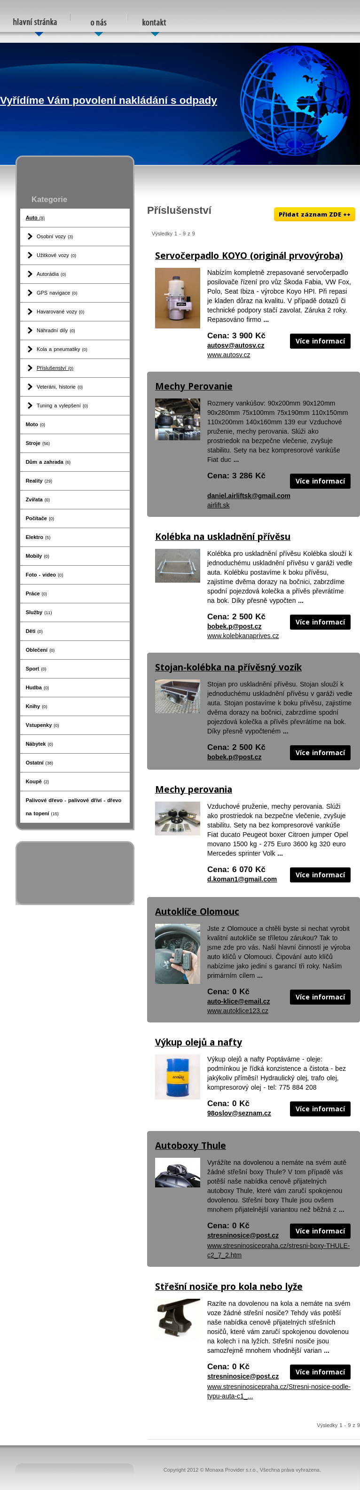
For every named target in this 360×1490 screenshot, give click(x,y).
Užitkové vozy (56, 255)
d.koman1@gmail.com (242, 879)
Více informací (320, 340)
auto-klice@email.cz (238, 1001)
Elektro (38, 537)
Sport (36, 668)
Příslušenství (55, 368)
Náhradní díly (56, 330)
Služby (39, 612)
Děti (34, 631)
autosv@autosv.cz (236, 345)
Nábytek (39, 744)
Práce (36, 593)
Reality (39, 481)
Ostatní (39, 762)
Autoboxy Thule (190, 1145)
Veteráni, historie (60, 387)
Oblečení (40, 650)
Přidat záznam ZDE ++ (315, 214)
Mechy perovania (193, 789)
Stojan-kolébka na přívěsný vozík (228, 667)
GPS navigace (57, 293)
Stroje (38, 443)
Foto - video (44, 574)
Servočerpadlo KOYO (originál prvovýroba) (249, 256)
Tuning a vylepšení (62, 405)
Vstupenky (42, 725)
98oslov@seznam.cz (239, 1113)
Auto (35, 217)
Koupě (37, 781)
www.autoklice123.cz (237, 1010)
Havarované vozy (60, 311)
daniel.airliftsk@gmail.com (248, 495)
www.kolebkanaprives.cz (243, 636)
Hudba (37, 687)
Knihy (36, 706)
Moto (36, 424)
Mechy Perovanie (194, 386)
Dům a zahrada (48, 462)
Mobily (37, 556)
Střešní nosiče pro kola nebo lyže (229, 1286)
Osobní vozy (55, 236)
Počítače (40, 518)
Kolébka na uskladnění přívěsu (222, 536)
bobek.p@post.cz (234, 626)
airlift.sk (218, 505)
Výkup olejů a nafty (198, 1042)
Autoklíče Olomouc (197, 911)
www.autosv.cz (228, 355)
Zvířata (38, 499)
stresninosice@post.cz (243, 1235)
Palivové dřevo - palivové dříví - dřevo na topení (73, 806)
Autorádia (51, 274)
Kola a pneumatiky (62, 349)
